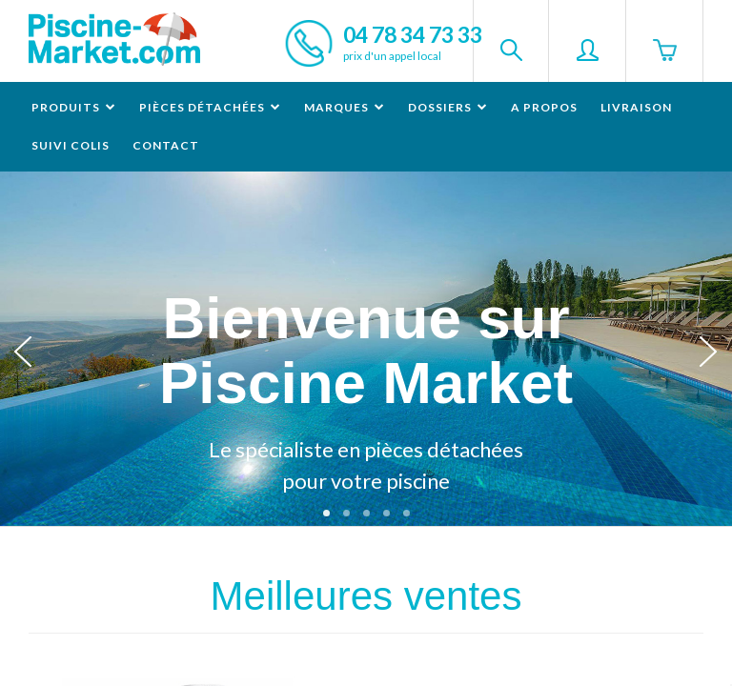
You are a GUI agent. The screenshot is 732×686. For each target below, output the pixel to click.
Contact (165, 145)
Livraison (636, 107)
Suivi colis (70, 145)
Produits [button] (73, 107)
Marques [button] (344, 107)
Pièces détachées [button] (210, 107)
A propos (544, 107)
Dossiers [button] (448, 107)
